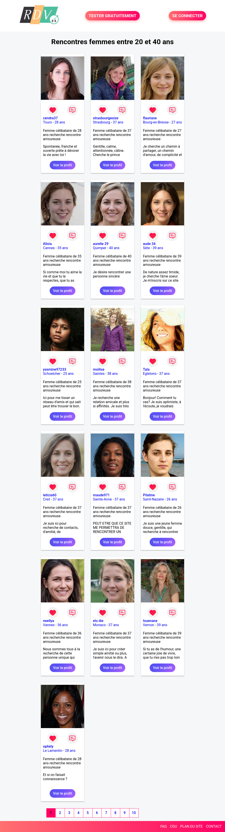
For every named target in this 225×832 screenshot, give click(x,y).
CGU (173, 826)
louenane (150, 621)
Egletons (150, 374)
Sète (146, 248)
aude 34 (149, 244)
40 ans (114, 248)
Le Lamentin (52, 751)
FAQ (163, 826)
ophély (48, 746)
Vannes (49, 625)
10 (134, 813)
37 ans (118, 122)
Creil (46, 499)
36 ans (62, 625)
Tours (47, 122)
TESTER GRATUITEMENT (112, 15)
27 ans (176, 122)
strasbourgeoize (105, 118)
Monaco (99, 625)
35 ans (62, 248)
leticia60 (49, 495)
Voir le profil (62, 165)
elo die (98, 621)
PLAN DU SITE (191, 826)
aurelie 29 (101, 244)
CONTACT (214, 826)
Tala (146, 369)
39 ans (158, 248)
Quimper (99, 248)
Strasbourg (101, 122)
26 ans (172, 499)
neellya (48, 621)
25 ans (68, 374)
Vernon (148, 625)
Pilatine (149, 495)
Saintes (99, 374)
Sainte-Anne (102, 499)
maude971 (101, 495)
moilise (98, 369)
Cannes (49, 248)
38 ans (112, 374)
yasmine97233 (54, 369)
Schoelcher (51, 374)
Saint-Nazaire (153, 499)
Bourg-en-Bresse (156, 122)
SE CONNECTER (187, 15)
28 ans (59, 122)
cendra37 (50, 118)
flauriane (150, 118)
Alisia (47, 244)
